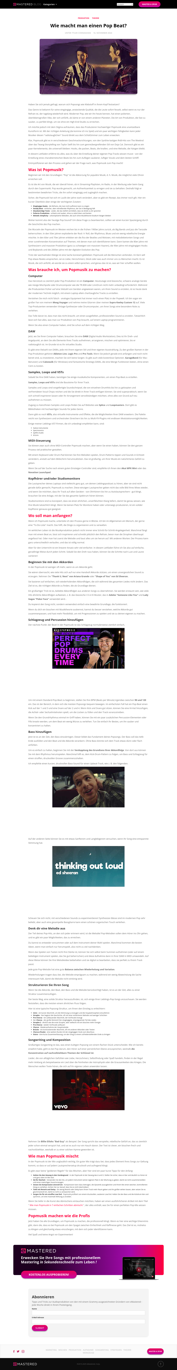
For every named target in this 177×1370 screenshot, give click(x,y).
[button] (50, 4)
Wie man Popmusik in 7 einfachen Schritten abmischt (56, 1205)
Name (34, 1309)
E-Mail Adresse (38, 1317)
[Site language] (125, 4)
